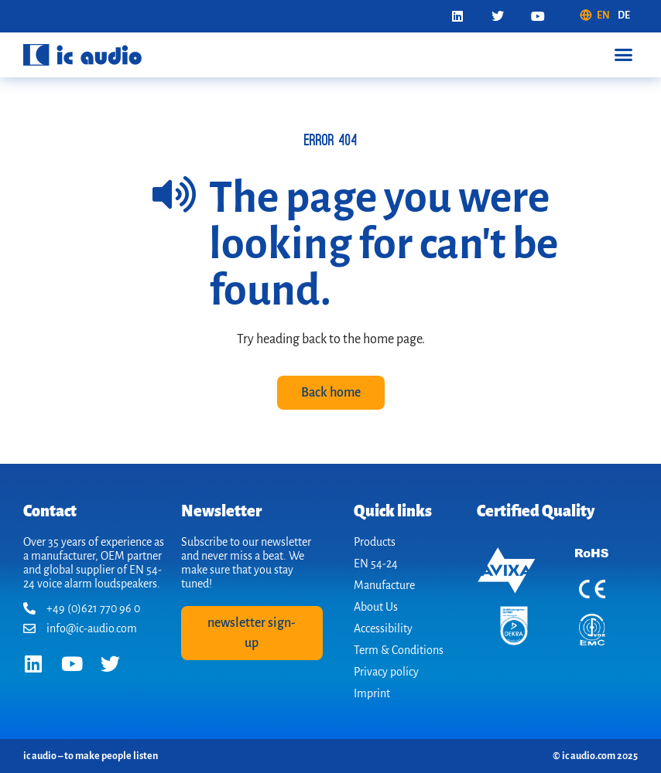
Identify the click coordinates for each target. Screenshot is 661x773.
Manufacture (384, 585)
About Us (376, 607)
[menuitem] (594, 15)
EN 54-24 (376, 563)
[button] (623, 55)
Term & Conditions (399, 650)
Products (375, 542)
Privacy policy (386, 672)
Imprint (372, 693)
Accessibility (383, 628)
